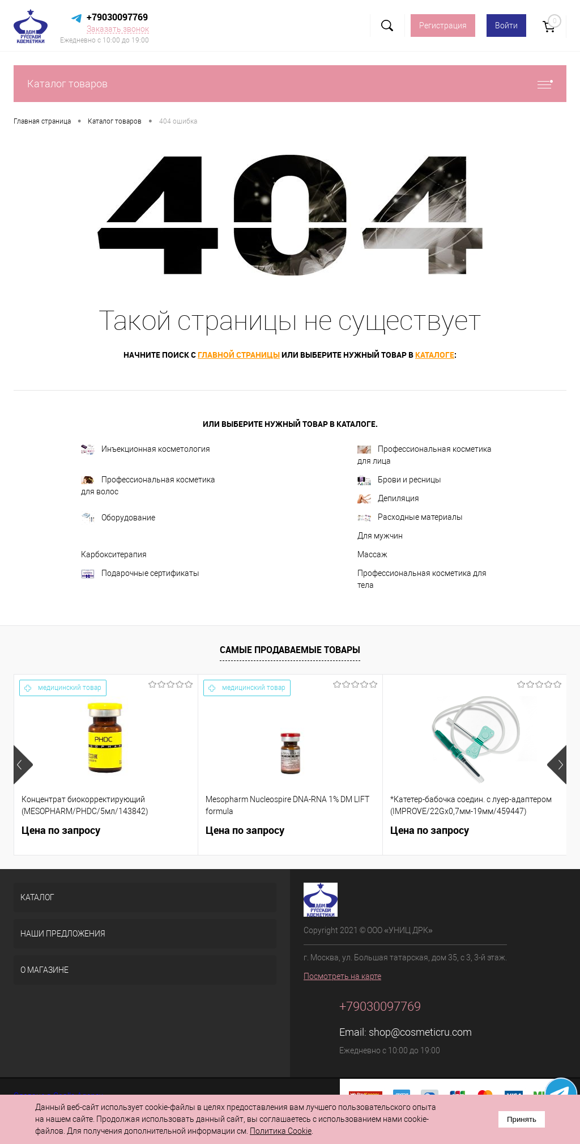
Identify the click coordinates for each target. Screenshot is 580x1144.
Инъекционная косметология (145, 449)
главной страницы (239, 354)
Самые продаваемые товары (290, 649)
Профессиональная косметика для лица (424, 454)
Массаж (372, 554)
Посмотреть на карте (342, 976)
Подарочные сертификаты (140, 574)
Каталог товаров (290, 83)
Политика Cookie (281, 1130)
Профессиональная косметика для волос (148, 485)
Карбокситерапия (114, 554)
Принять (521, 1119)
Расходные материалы (410, 517)
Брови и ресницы (399, 480)
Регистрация (443, 25)
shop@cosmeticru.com (420, 1032)
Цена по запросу (61, 830)
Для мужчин (380, 535)
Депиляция (388, 498)
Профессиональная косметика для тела (422, 579)
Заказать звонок (118, 28)
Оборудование (118, 518)
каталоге (434, 354)
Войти (506, 25)
